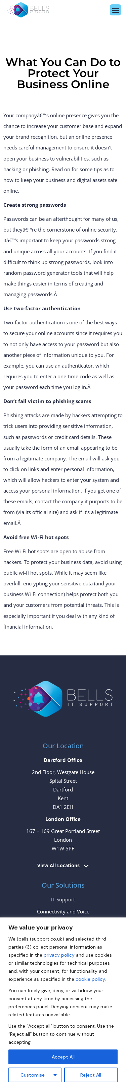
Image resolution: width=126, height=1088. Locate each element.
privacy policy (59, 955)
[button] (115, 9)
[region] (63, 1002)
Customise (32, 1075)
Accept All (63, 1057)
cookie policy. (91, 979)
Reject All (90, 1075)
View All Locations (58, 866)
